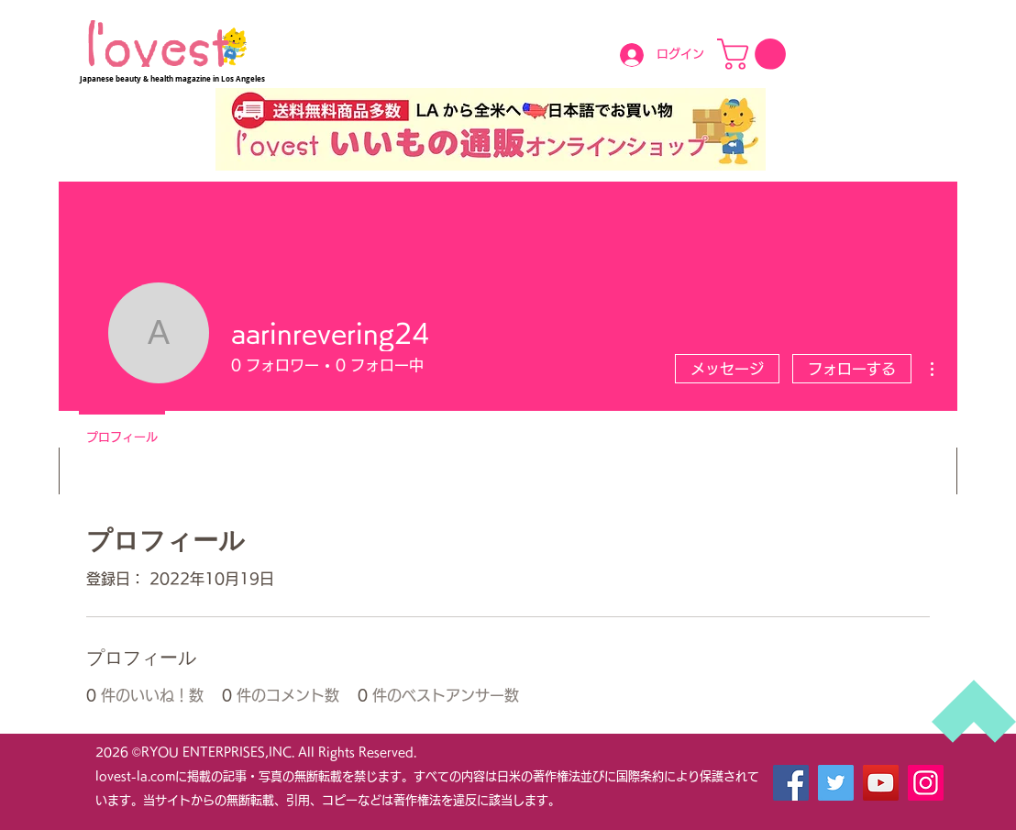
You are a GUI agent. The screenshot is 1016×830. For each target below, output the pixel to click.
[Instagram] (926, 783)
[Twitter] (836, 783)
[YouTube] (881, 783)
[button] (755, 54)
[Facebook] (791, 783)
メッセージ (727, 368)
